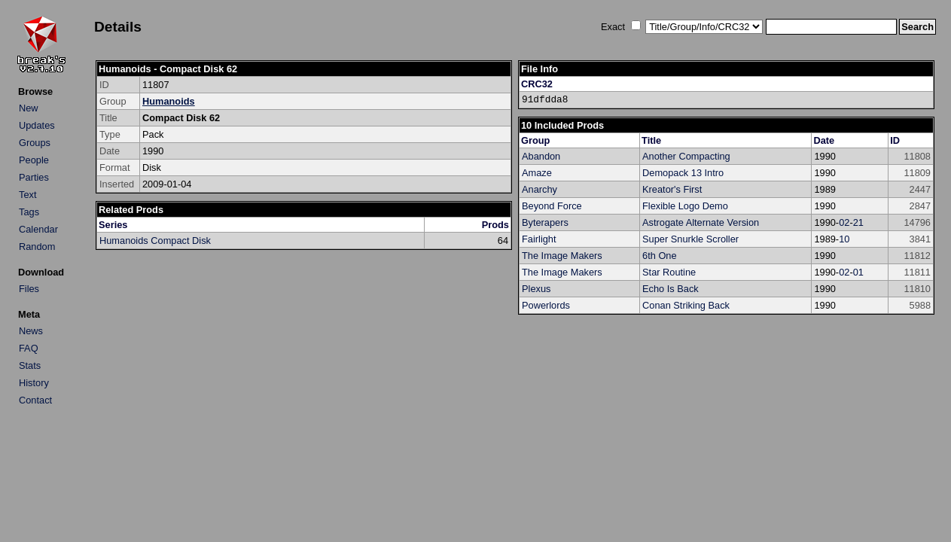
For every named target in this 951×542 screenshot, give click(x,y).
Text (27, 194)
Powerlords (546, 305)
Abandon (541, 156)
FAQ (28, 348)
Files (29, 288)
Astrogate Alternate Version (700, 222)
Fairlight (539, 239)
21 (858, 222)
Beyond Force (552, 206)
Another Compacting (686, 156)
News (31, 330)
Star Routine (669, 272)
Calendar (38, 229)
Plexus (536, 288)
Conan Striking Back (686, 305)
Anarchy (539, 189)
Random (37, 246)
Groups (34, 142)
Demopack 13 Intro (683, 172)
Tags (29, 212)
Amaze (537, 172)
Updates (37, 125)
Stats (30, 365)
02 (844, 222)
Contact (35, 400)
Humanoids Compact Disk (155, 240)
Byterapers (545, 222)
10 (844, 239)
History (34, 382)
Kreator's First (672, 189)
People (34, 160)
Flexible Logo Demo (685, 206)
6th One (659, 255)
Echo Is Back (670, 288)
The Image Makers (562, 255)
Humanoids (168, 101)
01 (858, 272)
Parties (34, 177)
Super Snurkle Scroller (690, 239)
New (28, 108)
